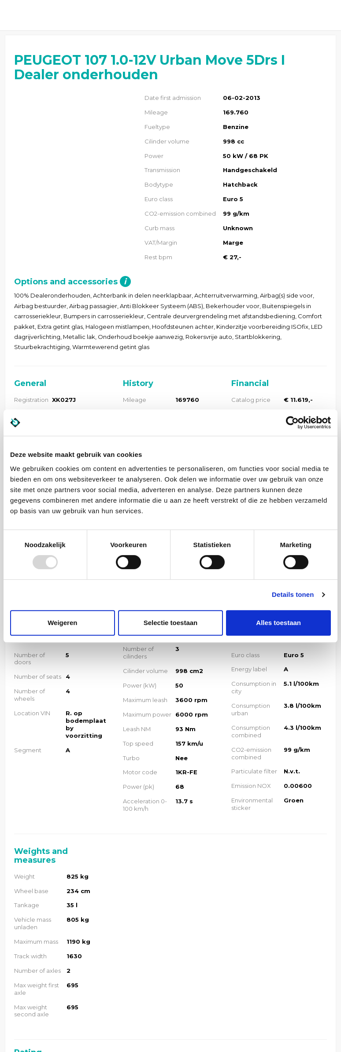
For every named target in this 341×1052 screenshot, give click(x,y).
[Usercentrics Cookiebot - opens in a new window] (292, 422)
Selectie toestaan (171, 622)
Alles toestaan (278, 622)
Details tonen (293, 594)
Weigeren (62, 622)
